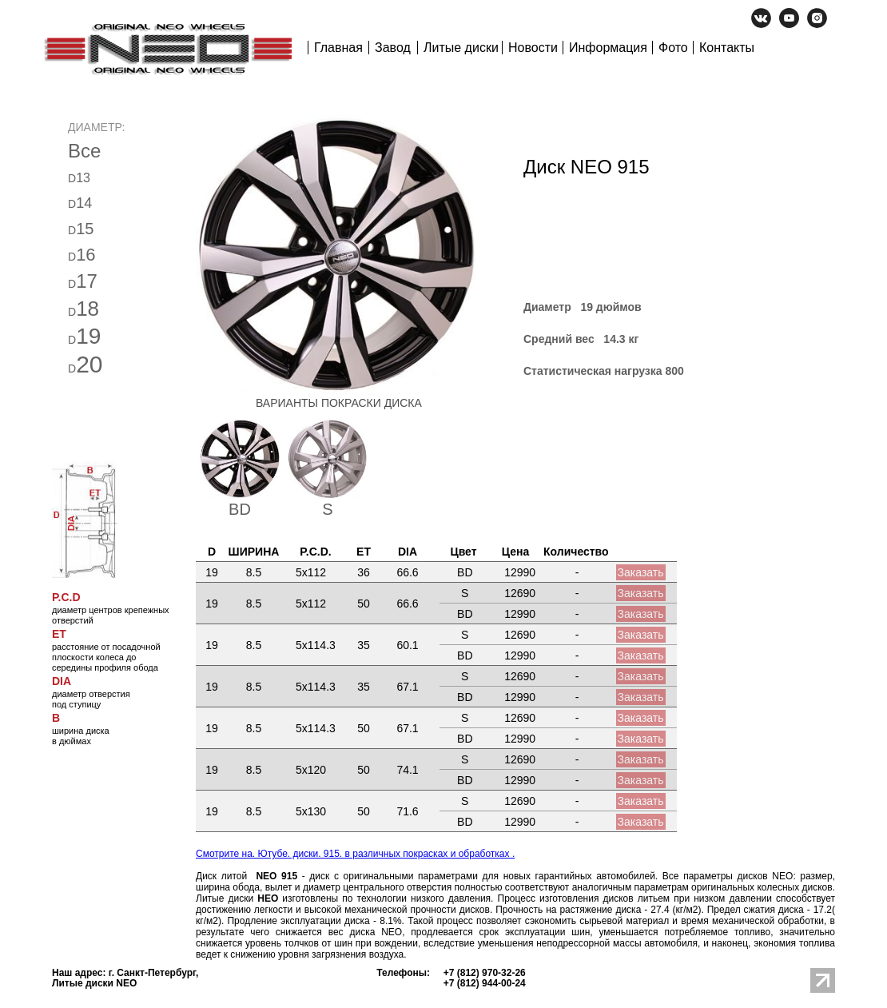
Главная (338, 47)
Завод (393, 47)
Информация (608, 47)
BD (240, 509)
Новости (533, 47)
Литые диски (461, 47)
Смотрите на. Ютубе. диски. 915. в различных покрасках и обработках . (355, 853)
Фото (673, 47)
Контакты (726, 47)
